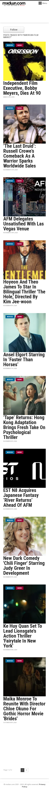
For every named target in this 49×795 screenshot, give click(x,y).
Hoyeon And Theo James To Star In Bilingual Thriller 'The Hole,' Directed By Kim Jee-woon (24, 291)
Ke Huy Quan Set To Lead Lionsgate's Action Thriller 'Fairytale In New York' (22, 636)
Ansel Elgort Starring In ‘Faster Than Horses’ (24, 359)
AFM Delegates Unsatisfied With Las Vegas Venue (23, 224)
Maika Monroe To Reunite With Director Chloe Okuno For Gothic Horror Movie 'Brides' (24, 708)
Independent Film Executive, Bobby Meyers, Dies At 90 (22, 88)
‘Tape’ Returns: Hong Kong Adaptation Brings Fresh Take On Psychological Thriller (24, 427)
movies (10, 45)
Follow (13, 29)
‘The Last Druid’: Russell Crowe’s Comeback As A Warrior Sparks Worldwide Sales (19, 156)
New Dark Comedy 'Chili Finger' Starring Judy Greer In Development (24, 565)
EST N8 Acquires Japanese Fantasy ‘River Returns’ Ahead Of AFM (21, 497)
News (19, 45)
